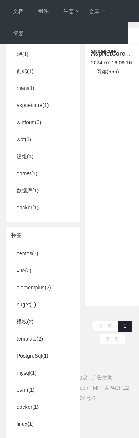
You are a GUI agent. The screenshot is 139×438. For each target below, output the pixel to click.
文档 (18, 11)
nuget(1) (26, 305)
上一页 (105, 326)
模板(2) (25, 322)
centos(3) (27, 253)
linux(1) (25, 424)
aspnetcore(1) (33, 105)
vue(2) (24, 270)
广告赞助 (102, 378)
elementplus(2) (34, 288)
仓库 (97, 11)
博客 (18, 33)
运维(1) (25, 156)
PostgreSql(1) (33, 356)
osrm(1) (25, 390)
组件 (43, 11)
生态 (71, 11)
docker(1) (28, 207)
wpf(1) (24, 139)
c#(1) (23, 54)
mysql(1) (27, 373)
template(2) (30, 339)
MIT (97, 388)
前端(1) (25, 71)
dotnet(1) (27, 173)
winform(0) (29, 122)
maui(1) (25, 88)
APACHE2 (117, 388)
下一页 (112, 339)
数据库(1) (28, 190)
